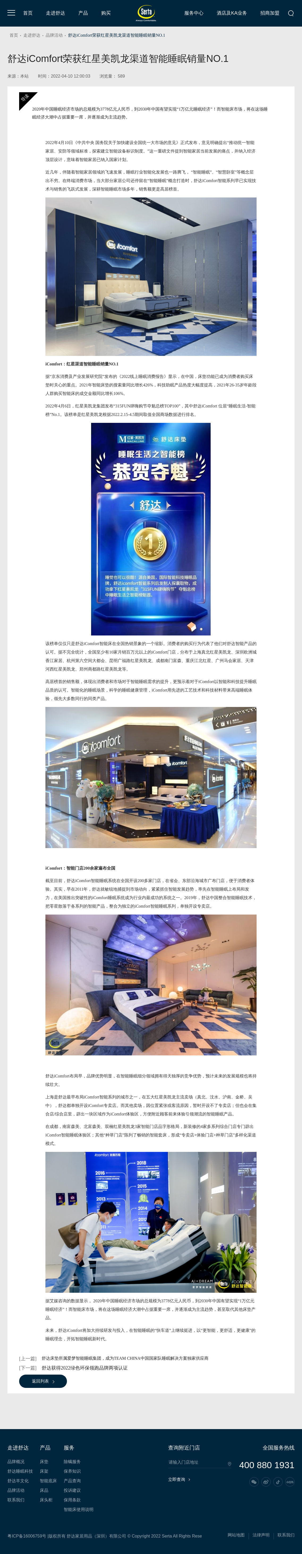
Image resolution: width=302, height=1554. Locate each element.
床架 (44, 1471)
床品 (44, 1490)
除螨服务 (72, 1462)
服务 (69, 1448)
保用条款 (72, 1500)
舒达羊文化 (18, 1481)
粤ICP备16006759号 (26, 1536)
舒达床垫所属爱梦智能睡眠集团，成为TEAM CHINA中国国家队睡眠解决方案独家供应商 (125, 1358)
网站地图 (236, 1535)
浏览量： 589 (112, 76)
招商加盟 (269, 13)
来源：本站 (18, 76)
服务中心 (193, 13)
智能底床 (48, 1481)
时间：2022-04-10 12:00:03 (64, 76)
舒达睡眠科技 (20, 1471)
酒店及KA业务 (232, 13)
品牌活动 (54, 35)
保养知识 (72, 1471)
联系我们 (15, 1500)
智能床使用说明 (78, 1509)
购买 (106, 13)
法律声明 (261, 1535)
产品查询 (72, 1481)
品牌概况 (15, 1462)
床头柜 (46, 1500)
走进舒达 (55, 13)
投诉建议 (72, 1490)
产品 (83, 13)
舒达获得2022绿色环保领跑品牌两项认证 (85, 1368)
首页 (28, 13)
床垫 (44, 1462)
